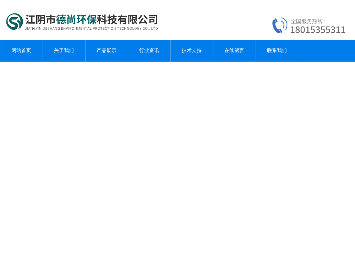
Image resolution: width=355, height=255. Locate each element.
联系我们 (277, 50)
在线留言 (234, 50)
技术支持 (192, 50)
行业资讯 (149, 50)
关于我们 (64, 50)
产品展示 (106, 50)
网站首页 (21, 50)
